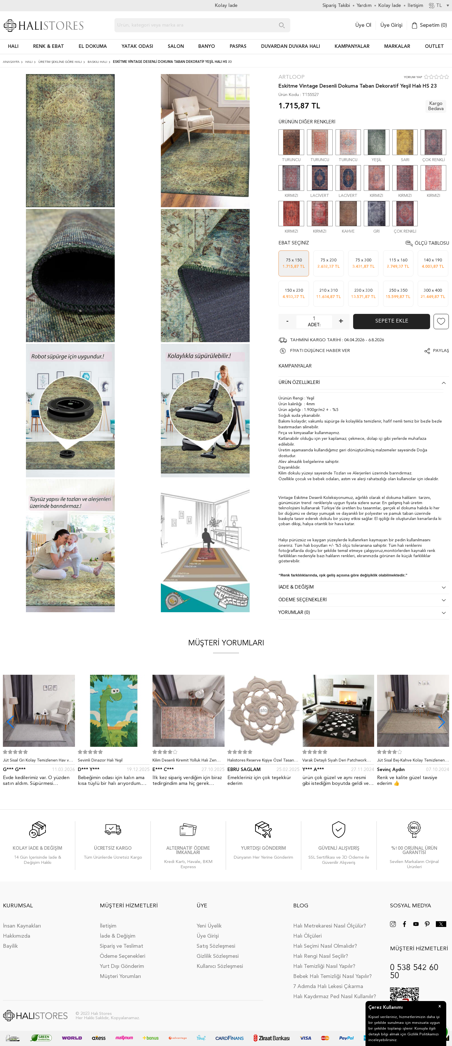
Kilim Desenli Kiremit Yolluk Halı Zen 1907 (184, 761)
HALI (13, 46)
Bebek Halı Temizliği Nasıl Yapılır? (332, 976)
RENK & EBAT (48, 46)
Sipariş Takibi (336, 5)
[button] (441, 722)
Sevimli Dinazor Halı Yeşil (100, 760)
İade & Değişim (117, 936)
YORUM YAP (413, 77)
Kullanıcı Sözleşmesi (220, 966)
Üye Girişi (391, 25)
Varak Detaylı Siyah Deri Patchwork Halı (334, 761)
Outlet (434, 46)
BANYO (206, 46)
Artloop (291, 77)
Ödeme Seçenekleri (122, 956)
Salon (176, 46)
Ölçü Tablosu (432, 243)
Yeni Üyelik (209, 926)
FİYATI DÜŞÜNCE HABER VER (320, 351)
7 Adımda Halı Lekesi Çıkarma (328, 986)
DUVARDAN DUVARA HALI (290, 46)
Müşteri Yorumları (120, 976)
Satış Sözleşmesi (216, 946)
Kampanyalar (352, 46)
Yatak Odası (137, 46)
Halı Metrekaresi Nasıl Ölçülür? (329, 926)
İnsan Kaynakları (22, 926)
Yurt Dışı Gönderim (122, 966)
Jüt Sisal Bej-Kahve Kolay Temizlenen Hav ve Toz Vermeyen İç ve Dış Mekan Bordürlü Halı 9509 (412, 761)
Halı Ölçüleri (307, 936)
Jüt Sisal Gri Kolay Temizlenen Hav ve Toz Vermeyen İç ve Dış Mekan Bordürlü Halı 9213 (37, 761)
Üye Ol (363, 25)
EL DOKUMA (93, 46)
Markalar (397, 46)
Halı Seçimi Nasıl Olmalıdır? (325, 946)
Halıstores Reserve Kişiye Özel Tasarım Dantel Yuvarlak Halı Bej (262, 761)
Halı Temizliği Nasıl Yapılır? (324, 966)
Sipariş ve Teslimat (121, 946)
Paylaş (441, 351)
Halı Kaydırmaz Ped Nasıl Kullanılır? (334, 996)
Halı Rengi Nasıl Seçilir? (320, 956)
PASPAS (238, 46)
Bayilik (10, 946)
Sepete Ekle (391, 321)
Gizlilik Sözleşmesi (218, 956)
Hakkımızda (16, 936)
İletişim (108, 926)
